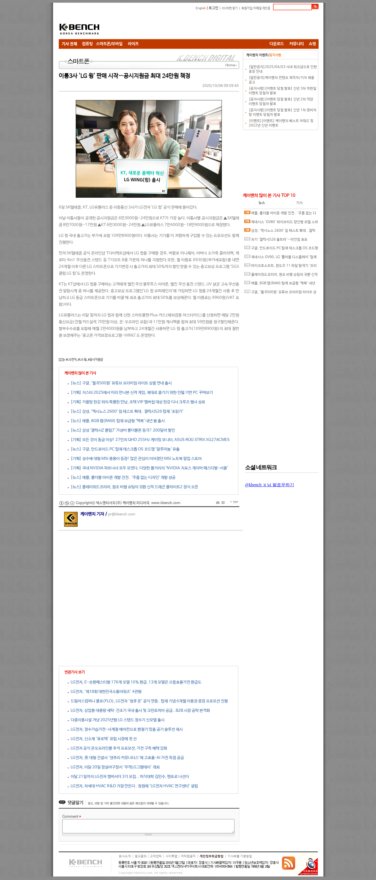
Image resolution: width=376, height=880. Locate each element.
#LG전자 (71, 359)
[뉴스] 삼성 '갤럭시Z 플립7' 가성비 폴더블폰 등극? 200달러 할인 (121, 430)
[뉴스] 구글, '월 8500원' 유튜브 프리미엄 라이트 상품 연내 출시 (120, 383)
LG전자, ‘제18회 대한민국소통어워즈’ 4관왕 (105, 691)
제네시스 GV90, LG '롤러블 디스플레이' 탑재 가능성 (280, 258)
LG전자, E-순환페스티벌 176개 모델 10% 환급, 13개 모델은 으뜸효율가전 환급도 (134, 682)
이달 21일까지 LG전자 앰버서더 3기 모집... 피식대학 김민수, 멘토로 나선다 (128, 776)
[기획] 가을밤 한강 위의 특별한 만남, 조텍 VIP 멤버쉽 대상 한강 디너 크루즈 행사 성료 (136, 402)
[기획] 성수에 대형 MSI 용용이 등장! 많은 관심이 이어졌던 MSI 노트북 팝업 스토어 (135, 458)
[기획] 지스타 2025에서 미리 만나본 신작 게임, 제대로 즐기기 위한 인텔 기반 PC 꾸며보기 (140, 392)
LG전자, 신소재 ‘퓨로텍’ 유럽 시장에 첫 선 (102, 739)
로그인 (213, 8)
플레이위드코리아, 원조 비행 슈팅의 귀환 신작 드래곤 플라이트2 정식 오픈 (281, 275)
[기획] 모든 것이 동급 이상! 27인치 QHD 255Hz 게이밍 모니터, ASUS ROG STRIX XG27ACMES (149, 439)
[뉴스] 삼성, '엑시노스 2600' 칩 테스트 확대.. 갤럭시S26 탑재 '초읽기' (125, 411)
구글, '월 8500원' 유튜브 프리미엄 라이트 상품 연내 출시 (280, 293)
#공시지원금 (95, 359)
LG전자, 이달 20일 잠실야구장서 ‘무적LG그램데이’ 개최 (114, 767)
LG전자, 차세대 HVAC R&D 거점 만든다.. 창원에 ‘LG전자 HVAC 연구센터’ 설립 (133, 786)
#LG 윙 (82, 359)
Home (230, 65)
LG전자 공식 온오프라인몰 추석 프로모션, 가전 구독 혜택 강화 (117, 748)
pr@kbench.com (121, 514)
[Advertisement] (220, 25)
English (201, 8)
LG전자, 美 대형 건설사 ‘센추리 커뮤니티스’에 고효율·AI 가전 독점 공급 (126, 757)
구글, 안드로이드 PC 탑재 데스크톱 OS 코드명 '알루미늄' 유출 (281, 249)
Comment (71, 817)
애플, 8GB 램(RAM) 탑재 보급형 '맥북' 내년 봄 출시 (279, 284)
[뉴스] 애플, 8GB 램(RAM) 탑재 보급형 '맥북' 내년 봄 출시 (116, 421)
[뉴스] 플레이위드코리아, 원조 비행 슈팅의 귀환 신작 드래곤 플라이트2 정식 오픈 (133, 487)
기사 (299, 203)
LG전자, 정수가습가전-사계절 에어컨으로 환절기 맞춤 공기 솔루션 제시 (125, 729)
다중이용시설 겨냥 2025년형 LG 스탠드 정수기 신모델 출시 (116, 720)
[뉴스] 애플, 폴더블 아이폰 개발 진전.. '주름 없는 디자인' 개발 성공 (121, 477)
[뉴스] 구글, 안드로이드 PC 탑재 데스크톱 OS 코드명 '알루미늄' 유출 (124, 449)
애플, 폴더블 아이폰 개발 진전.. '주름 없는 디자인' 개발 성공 (280, 214)
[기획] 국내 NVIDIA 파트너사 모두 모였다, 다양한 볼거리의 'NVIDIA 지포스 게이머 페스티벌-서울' (148, 468)
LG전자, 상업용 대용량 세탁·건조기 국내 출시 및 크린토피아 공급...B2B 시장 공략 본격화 (139, 710)
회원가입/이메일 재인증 (256, 8)
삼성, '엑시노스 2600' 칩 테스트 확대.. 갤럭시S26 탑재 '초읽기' (279, 231)
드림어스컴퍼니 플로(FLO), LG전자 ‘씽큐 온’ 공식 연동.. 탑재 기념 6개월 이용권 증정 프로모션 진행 (148, 701)
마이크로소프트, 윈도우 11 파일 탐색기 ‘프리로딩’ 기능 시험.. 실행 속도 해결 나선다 (280, 266)
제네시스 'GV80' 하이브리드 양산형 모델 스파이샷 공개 (281, 223)
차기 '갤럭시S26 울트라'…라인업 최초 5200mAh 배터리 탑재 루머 (276, 240)
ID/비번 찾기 (230, 8)
